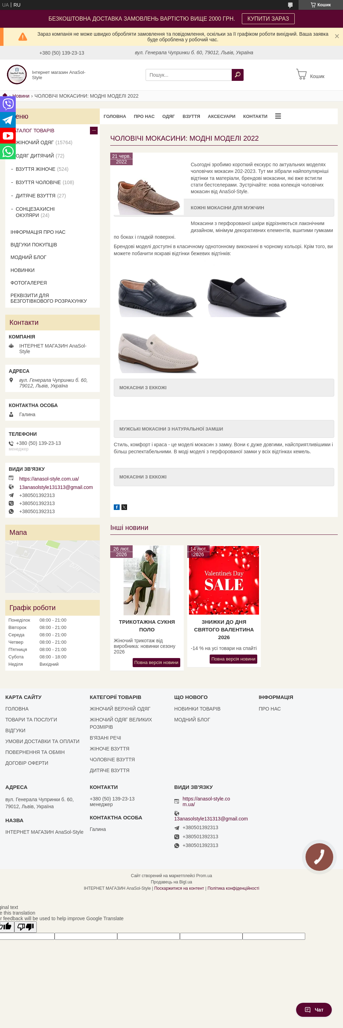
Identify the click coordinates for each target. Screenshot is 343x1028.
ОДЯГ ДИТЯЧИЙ (35, 156)
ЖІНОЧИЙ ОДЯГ (35, 142)
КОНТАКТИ (255, 116)
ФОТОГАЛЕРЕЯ (28, 283)
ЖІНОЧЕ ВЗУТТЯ (109, 748)
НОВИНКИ (22, 270)
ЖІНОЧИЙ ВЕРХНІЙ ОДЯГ (120, 709)
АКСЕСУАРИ (222, 116)
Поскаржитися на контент (179, 888)
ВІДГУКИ (15, 730)
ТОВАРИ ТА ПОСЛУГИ (31, 719)
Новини (20, 96)
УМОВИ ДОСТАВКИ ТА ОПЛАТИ (42, 741)
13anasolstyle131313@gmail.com (56, 487)
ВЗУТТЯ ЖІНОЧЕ (35, 169)
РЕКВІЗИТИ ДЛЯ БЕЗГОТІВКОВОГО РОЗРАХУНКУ (48, 298)
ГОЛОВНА (115, 116)
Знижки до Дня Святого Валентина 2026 (224, 629)
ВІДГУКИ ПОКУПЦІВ (33, 244)
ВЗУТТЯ (191, 116)
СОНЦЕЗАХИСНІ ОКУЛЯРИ (35, 212)
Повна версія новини (156, 662)
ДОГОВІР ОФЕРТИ (26, 763)
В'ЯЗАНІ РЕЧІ (105, 738)
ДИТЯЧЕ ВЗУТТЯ (35, 195)
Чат (313, 1010)
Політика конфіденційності (233, 888)
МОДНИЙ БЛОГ (28, 257)
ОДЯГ (168, 116)
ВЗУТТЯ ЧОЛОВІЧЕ (38, 182)
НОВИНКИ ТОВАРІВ (197, 709)
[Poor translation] (25, 927)
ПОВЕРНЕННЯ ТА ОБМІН (35, 752)
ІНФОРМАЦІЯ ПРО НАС (37, 232)
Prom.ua (204, 875)
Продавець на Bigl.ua (171, 882)
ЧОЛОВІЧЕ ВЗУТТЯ (112, 759)
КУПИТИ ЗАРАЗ (268, 19)
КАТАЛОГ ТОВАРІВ (32, 130)
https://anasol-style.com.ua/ (49, 479)
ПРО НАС (144, 116)
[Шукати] (238, 75)
